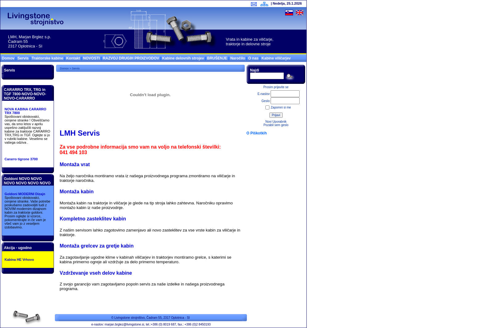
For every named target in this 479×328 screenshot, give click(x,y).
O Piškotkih (257, 133)
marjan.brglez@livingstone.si (124, 324)
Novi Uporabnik (275, 121)
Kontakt (73, 58)
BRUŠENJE (217, 58)
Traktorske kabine (47, 58)
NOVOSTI (91, 58)
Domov (8, 58)
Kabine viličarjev (276, 58)
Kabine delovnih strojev (183, 58)
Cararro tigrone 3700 (21, 159)
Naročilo (237, 58)
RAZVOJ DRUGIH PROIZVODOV (131, 58)
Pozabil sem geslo (276, 125)
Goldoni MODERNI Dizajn (25, 194)
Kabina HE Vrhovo (19, 259)
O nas (253, 58)
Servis (23, 58)
